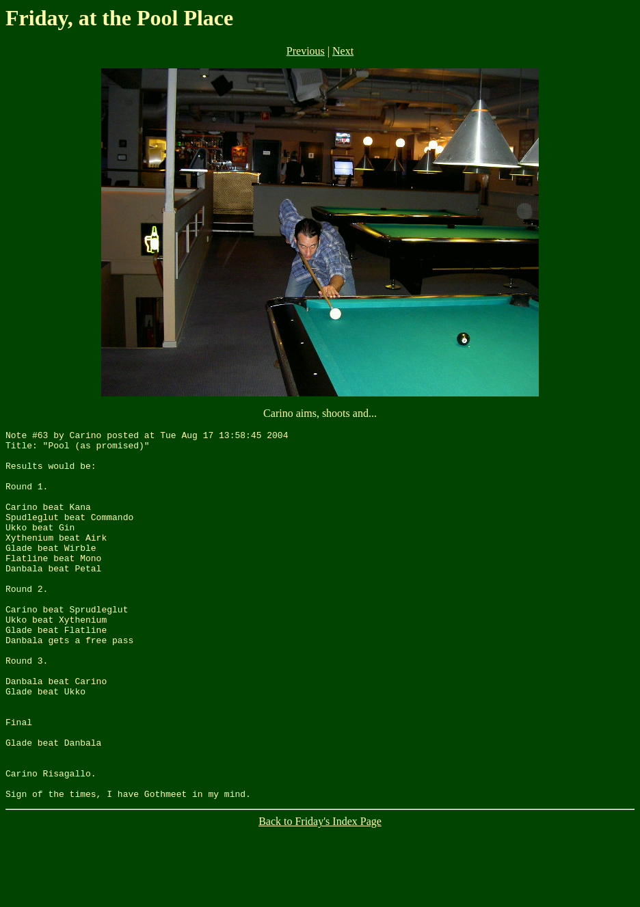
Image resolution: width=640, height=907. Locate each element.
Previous (305, 51)
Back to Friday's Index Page (320, 895)
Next (343, 51)
